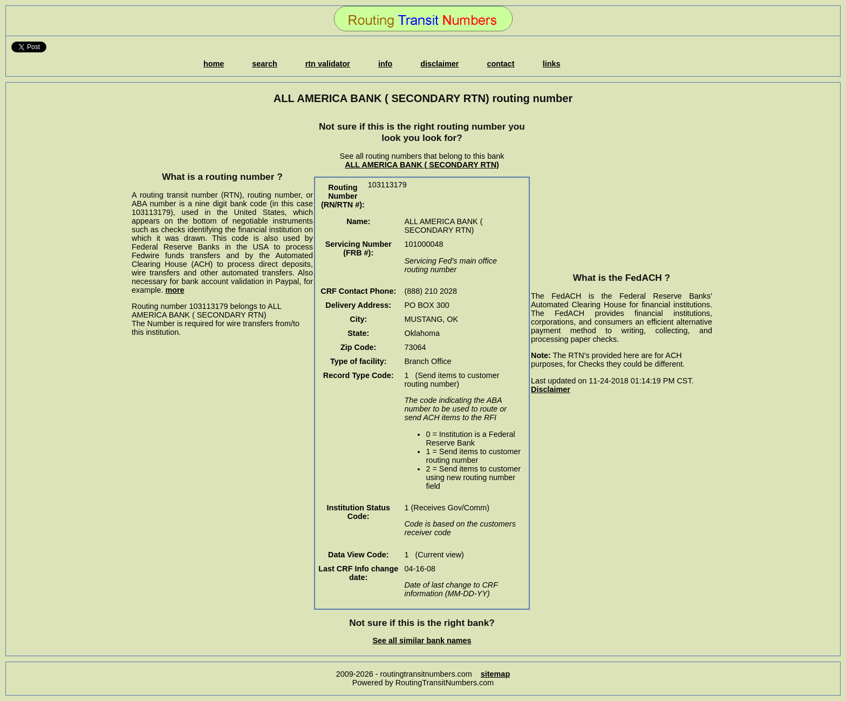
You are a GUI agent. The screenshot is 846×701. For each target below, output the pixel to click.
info (385, 63)
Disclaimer (550, 389)
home (213, 63)
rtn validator (327, 63)
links (552, 63)
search (264, 63)
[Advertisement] (222, 137)
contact (500, 63)
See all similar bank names (421, 640)
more (174, 290)
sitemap (495, 674)
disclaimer (439, 63)
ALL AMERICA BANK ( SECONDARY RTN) (422, 164)
